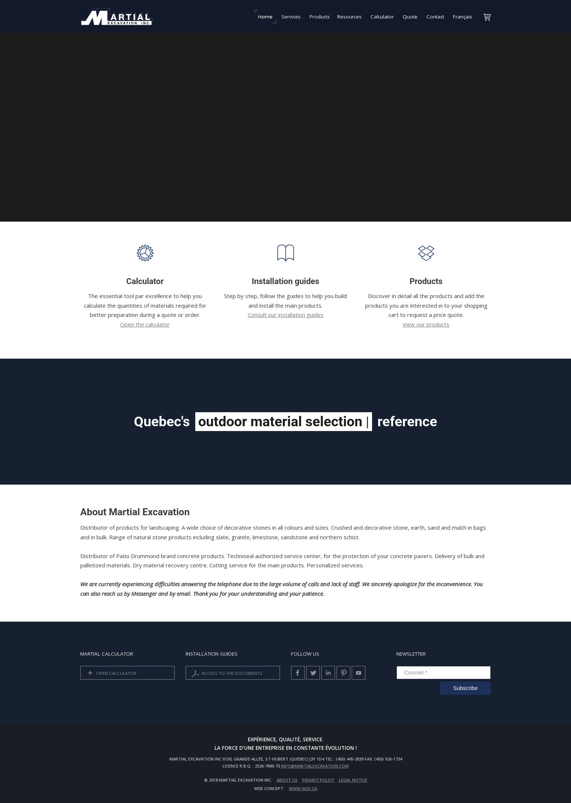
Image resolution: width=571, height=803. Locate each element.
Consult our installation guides (286, 314)
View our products (426, 324)
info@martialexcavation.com (315, 766)
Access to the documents (226, 673)
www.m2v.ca (303, 788)
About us (287, 780)
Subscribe (465, 688)
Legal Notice (353, 780)
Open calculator (110, 673)
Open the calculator (145, 324)
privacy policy (318, 780)
